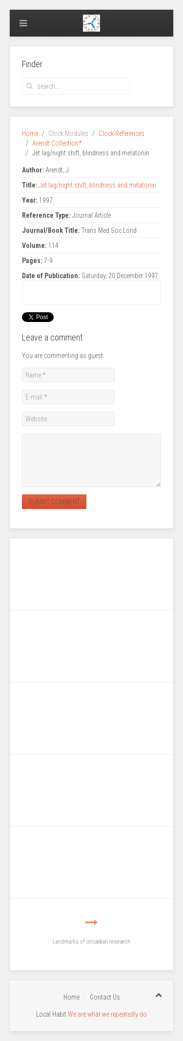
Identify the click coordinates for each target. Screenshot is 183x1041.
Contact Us (105, 997)
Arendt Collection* (56, 143)
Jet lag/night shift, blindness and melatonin (97, 185)
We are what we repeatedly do (107, 1014)
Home (30, 133)
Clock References (121, 133)
